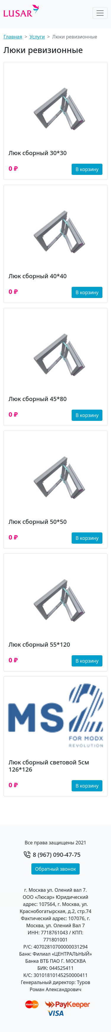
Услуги (37, 36)
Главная (13, 36)
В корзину (87, 169)
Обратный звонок (55, 869)
